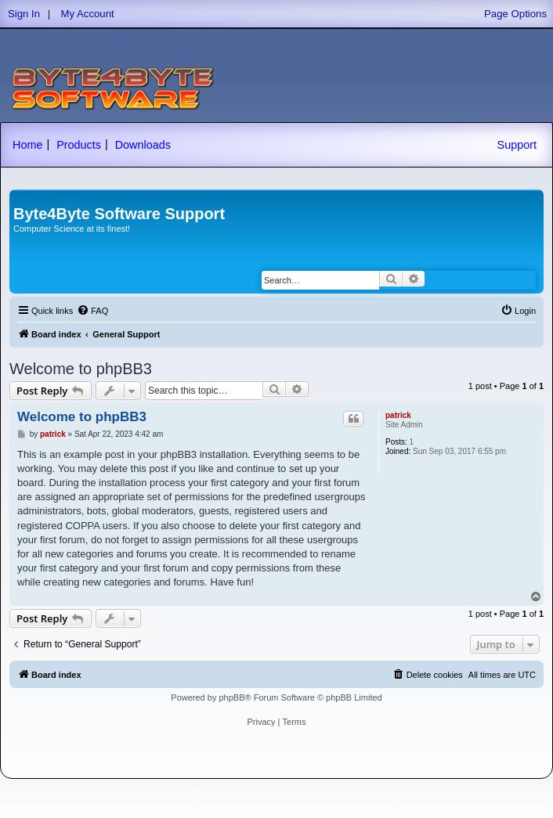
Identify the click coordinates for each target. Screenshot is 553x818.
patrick (398, 415)
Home (27, 145)
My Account (87, 14)
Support (517, 145)
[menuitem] (92, 310)
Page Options (515, 14)
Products (78, 145)
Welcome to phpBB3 (80, 368)
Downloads (143, 145)
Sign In (24, 14)
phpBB (231, 697)
